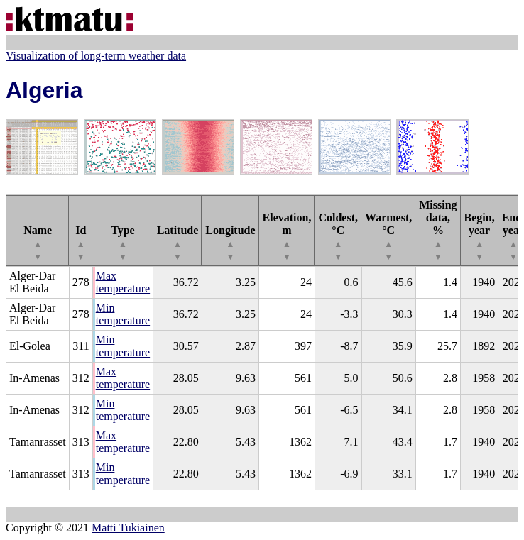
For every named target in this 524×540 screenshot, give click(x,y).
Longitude (230, 243)
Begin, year (479, 236)
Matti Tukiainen (128, 528)
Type (122, 243)
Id (80, 243)
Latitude (178, 243)
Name (37, 243)
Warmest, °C (388, 236)
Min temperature (123, 314)
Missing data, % (438, 230)
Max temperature (123, 282)
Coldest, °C (338, 236)
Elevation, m (287, 236)
